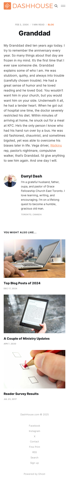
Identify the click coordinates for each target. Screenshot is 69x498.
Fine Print (34, 446)
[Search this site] (56, 6)
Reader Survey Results (21, 394)
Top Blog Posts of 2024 (22, 283)
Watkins (56, 145)
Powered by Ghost (34, 473)
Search (34, 457)
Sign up (34, 462)
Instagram (34, 431)
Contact (34, 441)
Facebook (34, 425)
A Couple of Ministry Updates (27, 338)
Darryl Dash (31, 176)
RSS (34, 452)
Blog (51, 24)
